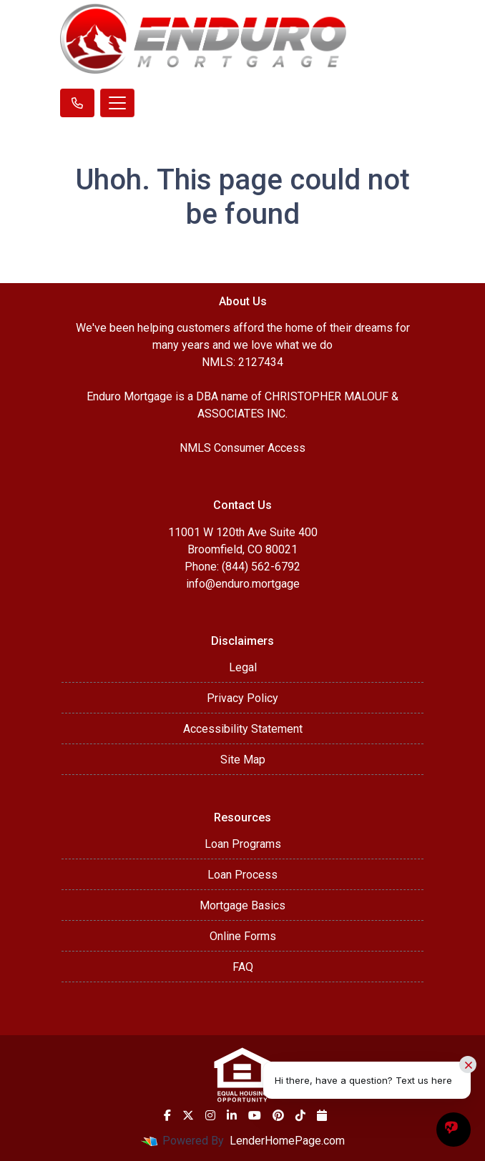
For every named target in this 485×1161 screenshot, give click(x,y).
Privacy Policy (242, 698)
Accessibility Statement (243, 729)
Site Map (242, 759)
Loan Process (242, 874)
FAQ (242, 967)
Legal (243, 667)
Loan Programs (243, 844)
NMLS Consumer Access (242, 448)
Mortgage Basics (242, 905)
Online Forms (243, 936)
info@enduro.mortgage (243, 584)
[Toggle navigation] (117, 103)
